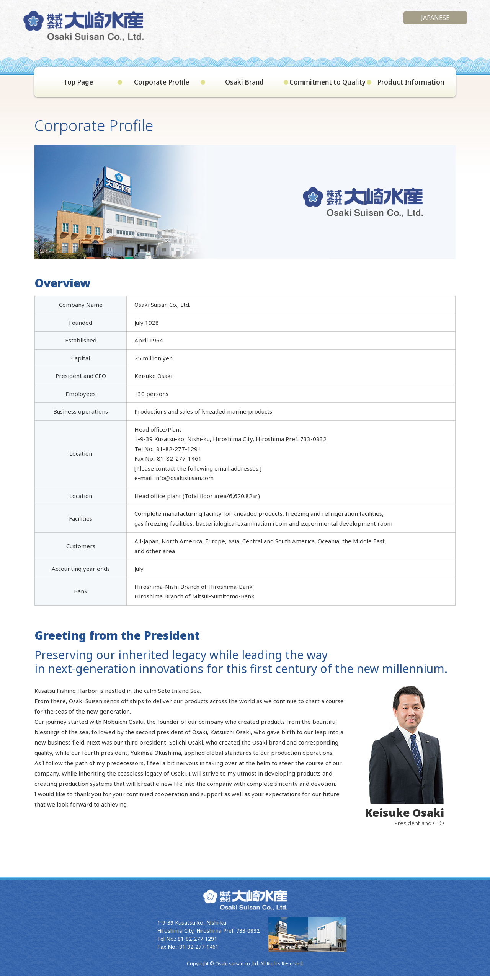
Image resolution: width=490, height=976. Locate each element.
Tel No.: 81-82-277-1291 (187, 938)
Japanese (435, 17)
